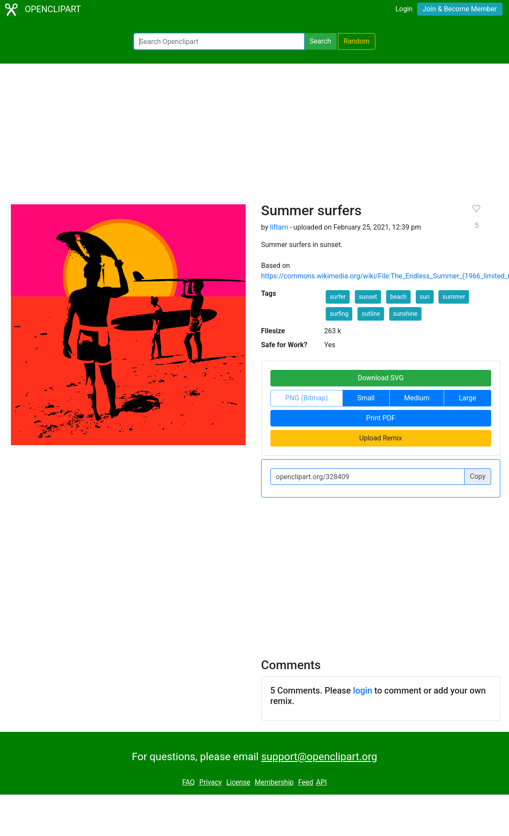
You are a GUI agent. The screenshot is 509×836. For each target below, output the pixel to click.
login (362, 690)
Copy (477, 476)
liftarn (279, 227)
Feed (305, 782)
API (321, 782)
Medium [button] (416, 398)
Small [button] (365, 398)
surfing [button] (339, 313)
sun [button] (425, 296)
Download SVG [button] (380, 378)
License (238, 782)
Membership (274, 782)
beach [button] (398, 296)
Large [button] (467, 398)
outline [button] (370, 313)
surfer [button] (338, 296)
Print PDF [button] (380, 418)
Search (320, 41)
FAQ (188, 782)
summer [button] (453, 296)
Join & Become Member (460, 9)
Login (403, 9)
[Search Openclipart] (219, 41)
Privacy (210, 782)
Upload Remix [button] (380, 438)
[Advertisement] (255, 137)
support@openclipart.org (319, 757)
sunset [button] (368, 296)
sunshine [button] (405, 313)
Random (357, 41)
